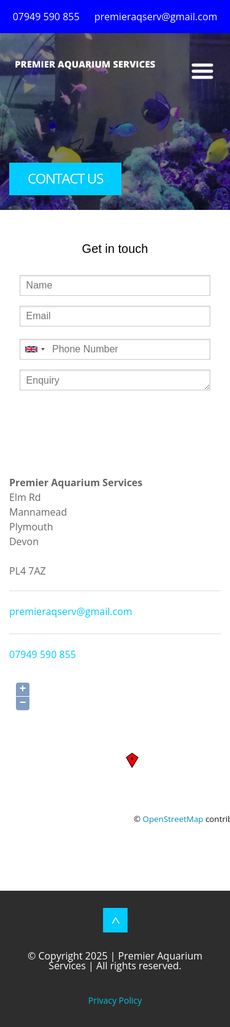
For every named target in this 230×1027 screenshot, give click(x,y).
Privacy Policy (115, 1000)
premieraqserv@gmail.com (70, 611)
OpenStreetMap (173, 818)
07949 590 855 (42, 654)
